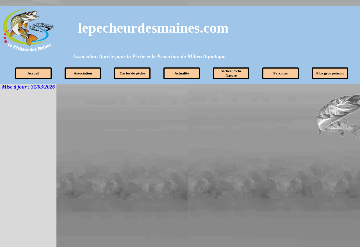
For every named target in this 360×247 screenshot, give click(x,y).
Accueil (33, 73)
